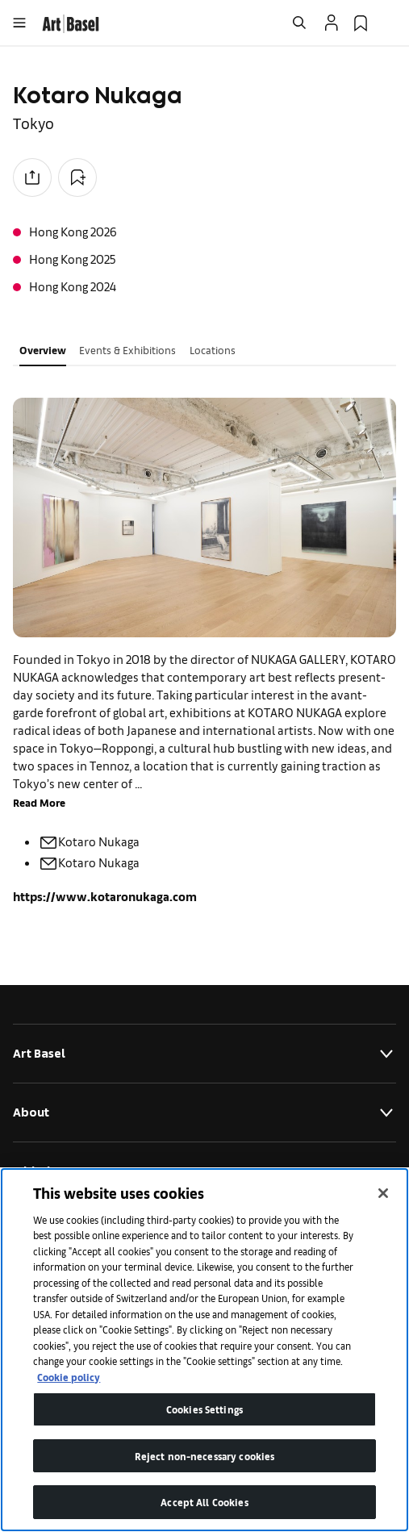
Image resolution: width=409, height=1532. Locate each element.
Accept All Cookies (204, 1502)
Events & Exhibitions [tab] (127, 350)
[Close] (383, 1193)
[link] (70, 21)
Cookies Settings (204, 1409)
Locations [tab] (213, 350)
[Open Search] (299, 22)
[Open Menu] (19, 22)
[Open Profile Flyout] (331, 22)
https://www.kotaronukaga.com (105, 896)
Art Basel (204, 1053)
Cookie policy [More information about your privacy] (68, 1377)
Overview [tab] (42, 350)
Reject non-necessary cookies (205, 1456)
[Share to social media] (32, 177)
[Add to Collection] (77, 177)
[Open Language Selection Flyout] (390, 22)
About (204, 1112)
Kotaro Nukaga (89, 841)
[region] (204, 1349)
